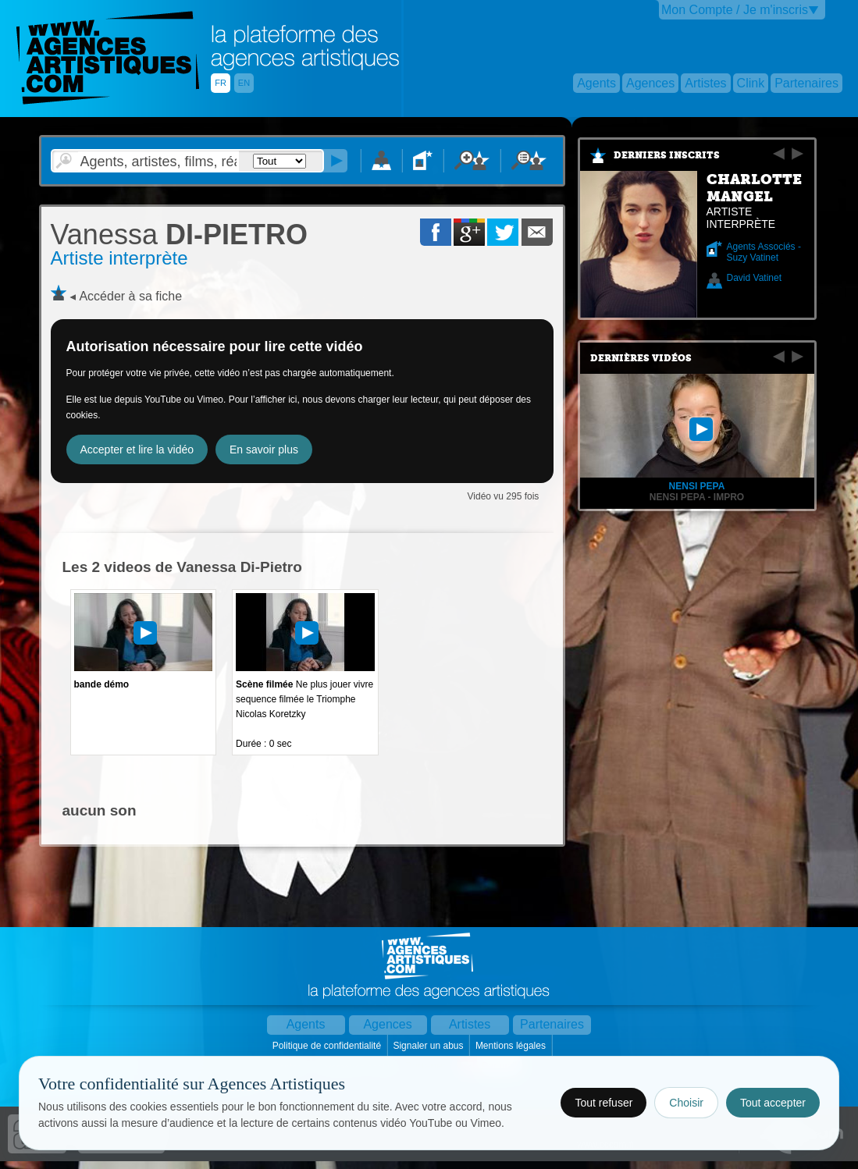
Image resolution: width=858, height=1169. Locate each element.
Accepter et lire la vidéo (137, 449)
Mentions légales (511, 1045)
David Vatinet (754, 277)
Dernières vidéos (641, 358)
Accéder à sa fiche (130, 296)
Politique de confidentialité (328, 1045)
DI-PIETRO (179, 234)
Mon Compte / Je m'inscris (734, 9)
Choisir (686, 1102)
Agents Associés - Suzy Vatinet (764, 252)
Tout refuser (603, 1102)
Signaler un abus (429, 1045)
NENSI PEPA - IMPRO (697, 497)
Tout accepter (773, 1102)
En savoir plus (264, 449)
